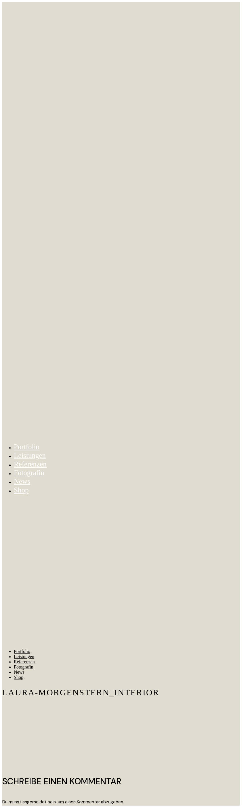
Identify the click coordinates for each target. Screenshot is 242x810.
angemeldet (34, 802)
